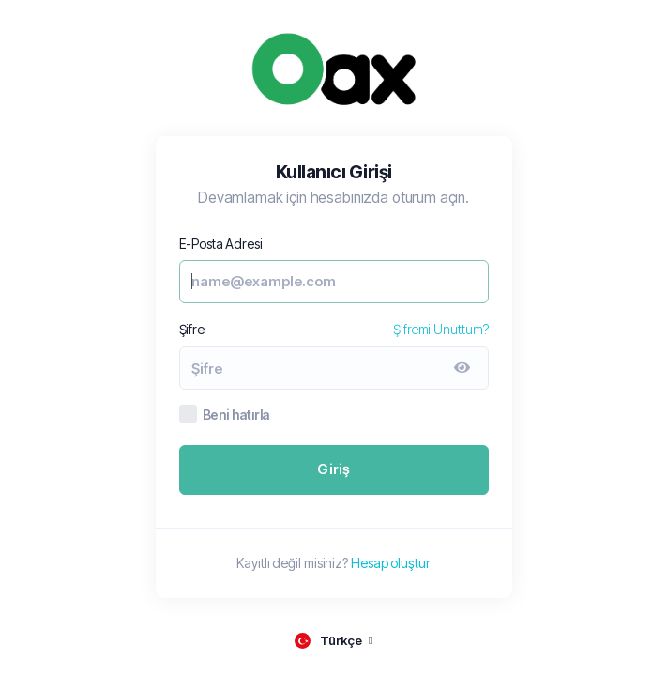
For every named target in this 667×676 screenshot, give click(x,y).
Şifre (192, 329)
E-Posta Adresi (221, 244)
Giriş (334, 469)
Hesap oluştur (391, 563)
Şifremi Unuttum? (440, 329)
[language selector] (333, 641)
